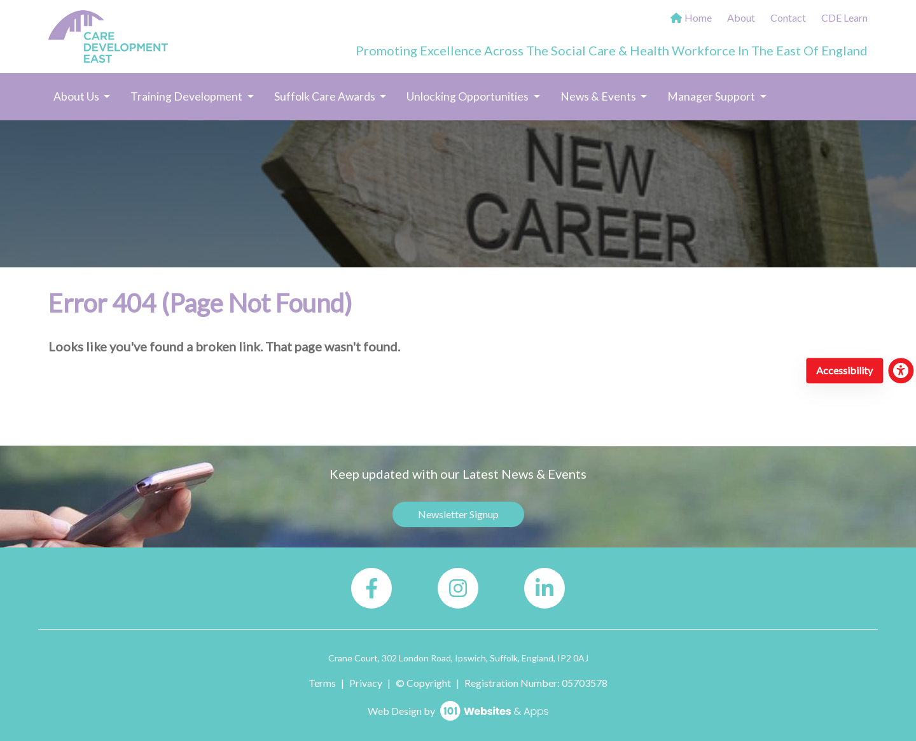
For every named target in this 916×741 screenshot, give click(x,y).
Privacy (365, 683)
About (741, 17)
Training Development (187, 96)
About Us (77, 96)
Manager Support (712, 96)
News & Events (599, 96)
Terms (322, 683)
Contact (788, 17)
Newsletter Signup (458, 514)
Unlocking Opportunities (468, 96)
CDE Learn (844, 17)
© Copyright (423, 683)
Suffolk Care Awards (325, 96)
